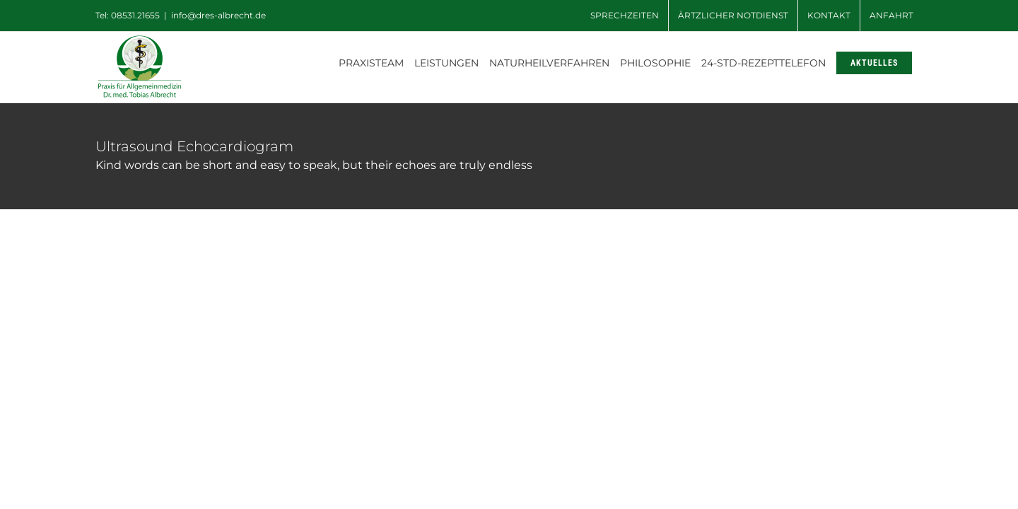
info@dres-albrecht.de (218, 15)
